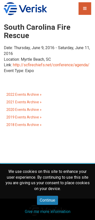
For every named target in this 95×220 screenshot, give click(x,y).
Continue (47, 200)
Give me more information (47, 211)
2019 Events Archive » (24, 117)
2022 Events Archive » (24, 94)
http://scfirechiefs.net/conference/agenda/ (51, 64)
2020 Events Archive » (24, 110)
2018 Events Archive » (24, 125)
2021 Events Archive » (24, 102)
